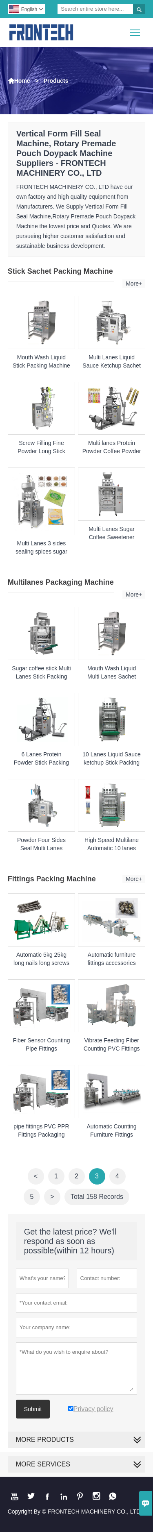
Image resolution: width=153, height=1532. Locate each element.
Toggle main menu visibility (135, 29)
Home (22, 80)
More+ (134, 283)
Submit (33, 1409)
